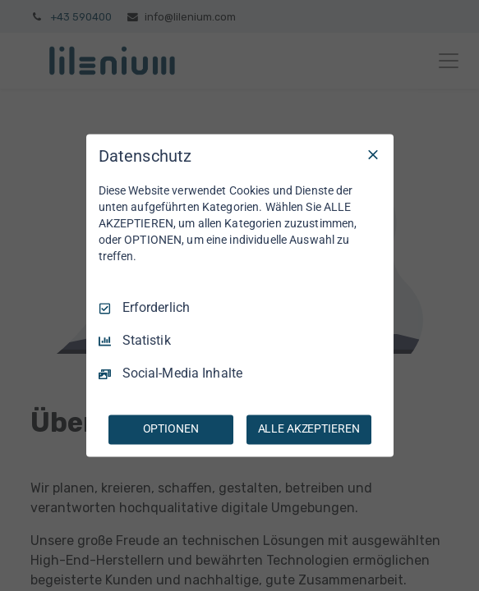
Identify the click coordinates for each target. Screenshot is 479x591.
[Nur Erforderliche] (373, 154)
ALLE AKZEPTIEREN (309, 429)
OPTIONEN (171, 429)
